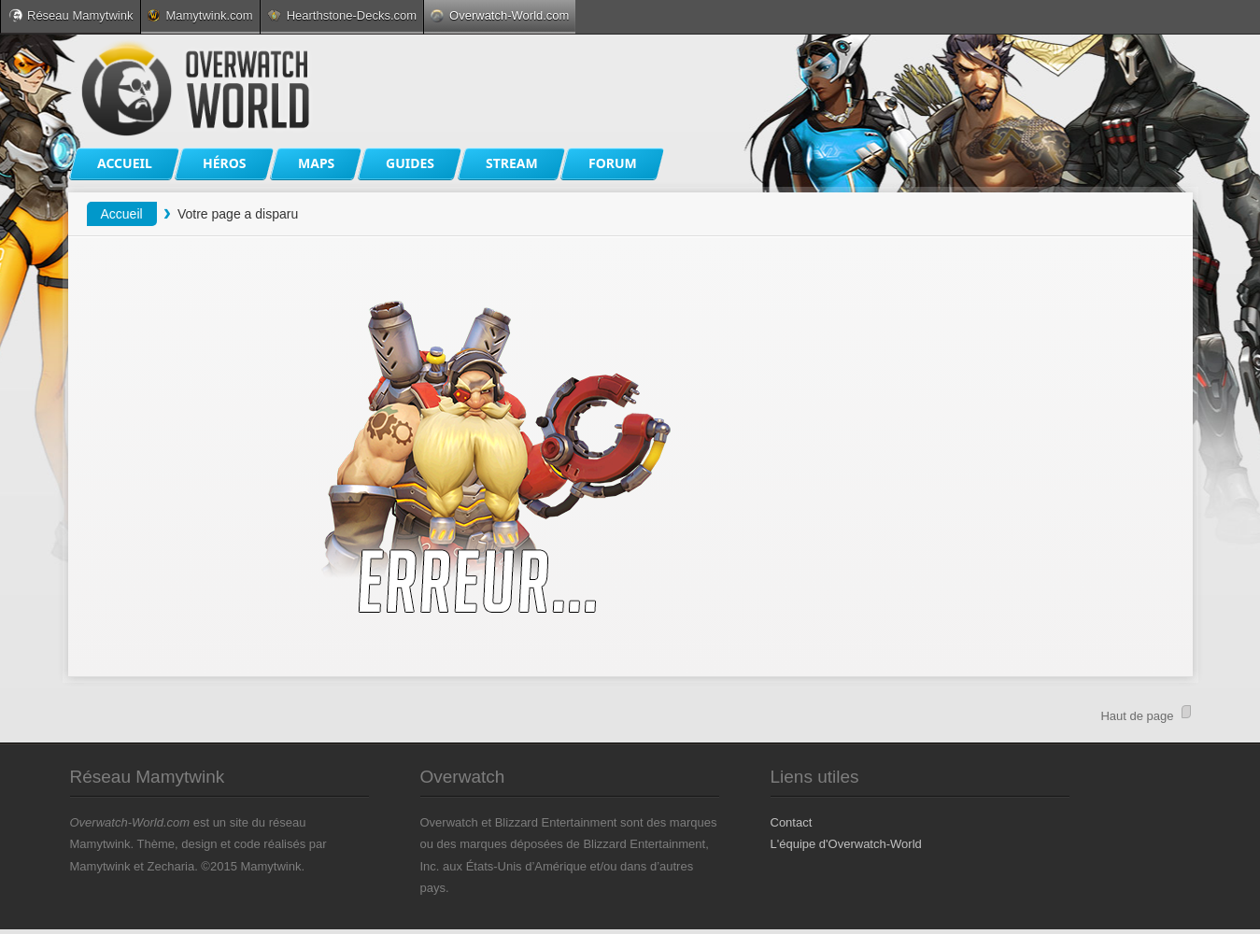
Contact (792, 822)
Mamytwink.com (200, 15)
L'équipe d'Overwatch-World (846, 844)
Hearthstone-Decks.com (342, 15)
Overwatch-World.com (500, 15)
